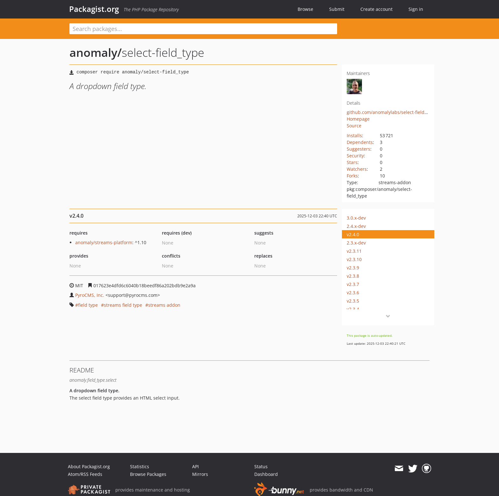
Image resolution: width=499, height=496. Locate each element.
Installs (354, 135)
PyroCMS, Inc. (89, 295)
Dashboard (266, 474)
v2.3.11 (354, 251)
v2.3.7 (353, 284)
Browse (305, 9)
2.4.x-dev (356, 226)
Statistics (139, 466)
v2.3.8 (353, 276)
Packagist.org (94, 9)
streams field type (123, 305)
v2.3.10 (354, 259)
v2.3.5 (353, 301)
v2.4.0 (353, 234)
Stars (352, 162)
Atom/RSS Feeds (85, 474)
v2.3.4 (353, 309)
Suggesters (358, 149)
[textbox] (203, 28)
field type (88, 305)
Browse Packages (148, 474)
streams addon (164, 305)
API (195, 466)
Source (354, 126)
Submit (336, 9)
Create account (376, 9)
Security (355, 156)
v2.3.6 (353, 292)
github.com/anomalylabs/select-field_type (391, 112)
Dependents (360, 142)
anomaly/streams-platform (103, 242)
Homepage (358, 119)
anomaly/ (95, 52)
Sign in (416, 9)
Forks (352, 176)
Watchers (357, 169)
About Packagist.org (89, 466)
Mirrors (200, 474)
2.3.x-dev (356, 243)
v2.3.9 (353, 268)
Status (261, 466)
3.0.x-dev (356, 218)
